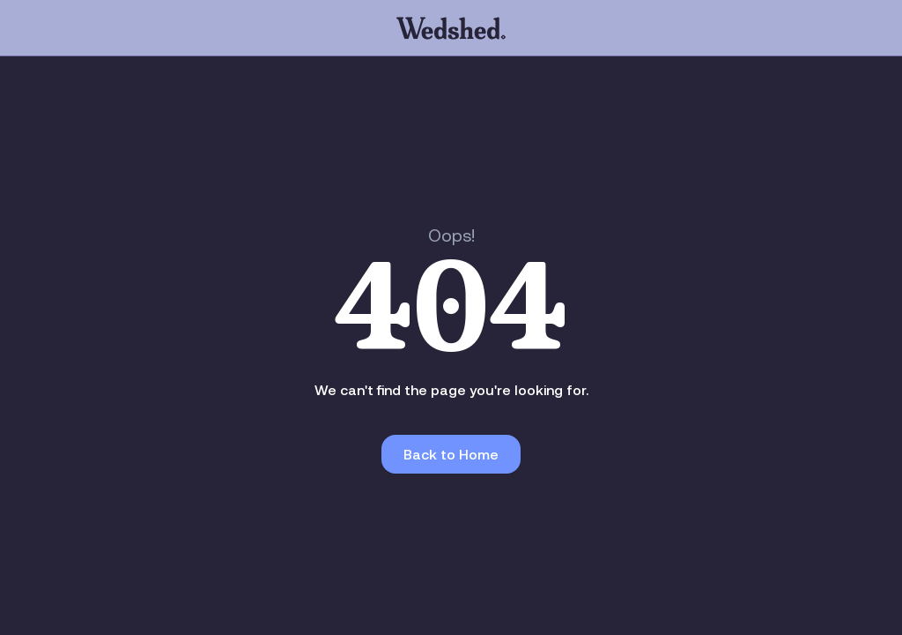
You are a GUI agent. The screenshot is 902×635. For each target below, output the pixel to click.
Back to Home (451, 454)
